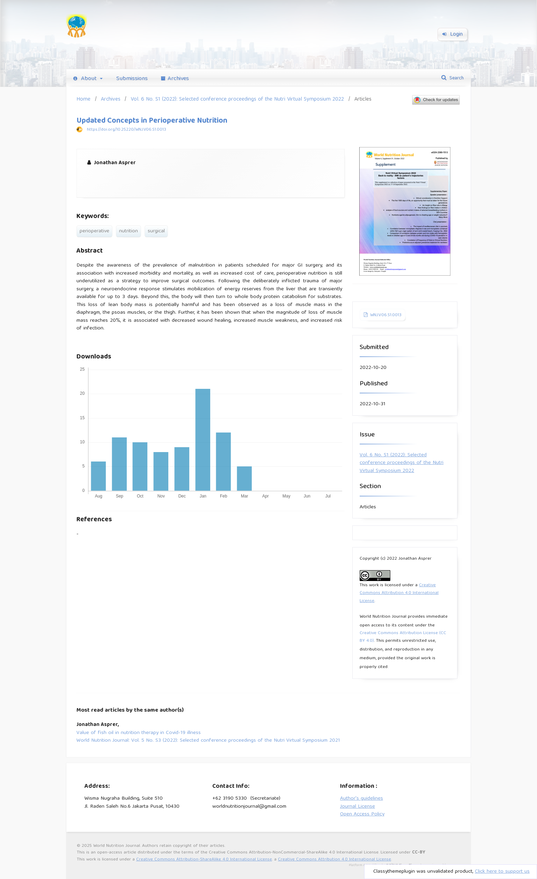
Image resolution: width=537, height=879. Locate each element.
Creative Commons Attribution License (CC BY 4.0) (403, 637)
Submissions (132, 79)
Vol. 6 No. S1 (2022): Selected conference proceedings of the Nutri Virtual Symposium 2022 (237, 99)
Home (83, 99)
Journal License (357, 806)
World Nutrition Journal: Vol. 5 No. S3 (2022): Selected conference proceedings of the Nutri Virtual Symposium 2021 (208, 741)
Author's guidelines (361, 798)
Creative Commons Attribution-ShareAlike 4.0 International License (204, 860)
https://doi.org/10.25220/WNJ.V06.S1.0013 (126, 130)
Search (456, 78)
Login (452, 34)
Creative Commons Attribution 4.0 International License (399, 593)
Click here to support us (502, 871)
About (85, 79)
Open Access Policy (362, 814)
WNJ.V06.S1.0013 (385, 315)
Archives (175, 79)
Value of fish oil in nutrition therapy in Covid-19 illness (138, 733)
